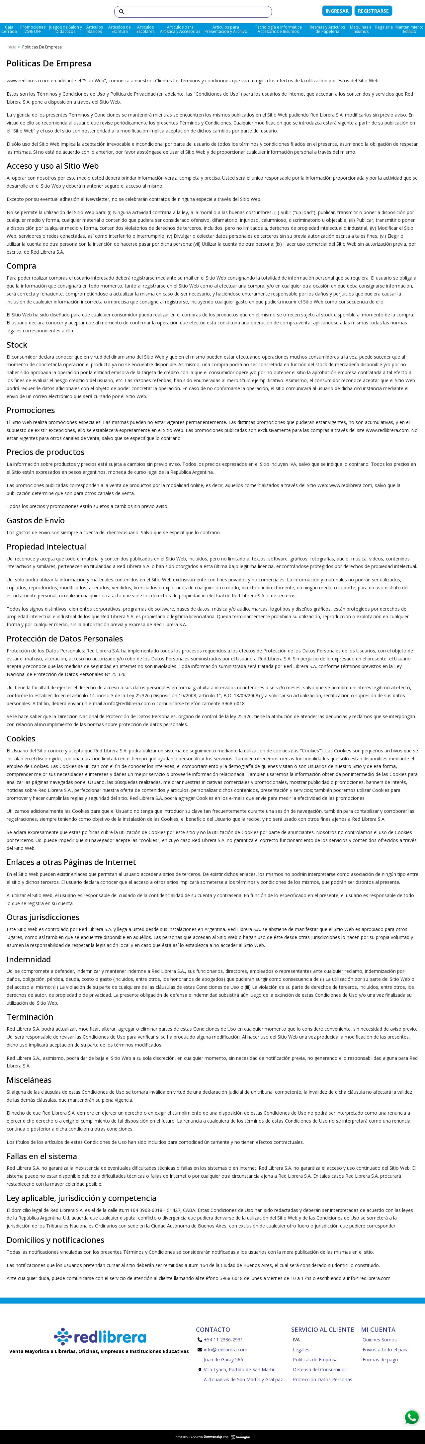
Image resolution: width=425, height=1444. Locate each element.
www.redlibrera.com (350, 485)
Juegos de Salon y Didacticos (65, 29)
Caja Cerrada (9, 29)
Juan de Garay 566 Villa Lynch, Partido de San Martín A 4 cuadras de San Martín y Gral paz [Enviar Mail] (240, 1369)
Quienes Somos (380, 1339)
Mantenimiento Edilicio (409, 29)
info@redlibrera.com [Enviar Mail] (222, 1349)
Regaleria (384, 27)
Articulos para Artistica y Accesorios (180, 29)
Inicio (12, 47)
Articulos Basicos (94, 29)
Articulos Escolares (145, 29)
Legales (301, 1349)
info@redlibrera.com (368, 1278)
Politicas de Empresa (41, 47)
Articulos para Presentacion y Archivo (226, 29)
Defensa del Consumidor (319, 1369)
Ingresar (337, 11)
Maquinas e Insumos (361, 29)
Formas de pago (380, 1359)
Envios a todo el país (385, 1349)
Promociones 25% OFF (32, 29)
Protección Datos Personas (322, 1379)
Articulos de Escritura (119, 29)
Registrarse (373, 11)
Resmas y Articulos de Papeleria (327, 29)
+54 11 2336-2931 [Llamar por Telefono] (220, 1339)
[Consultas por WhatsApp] (411, 1417)
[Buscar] (204, 12)
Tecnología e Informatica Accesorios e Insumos (278, 29)
